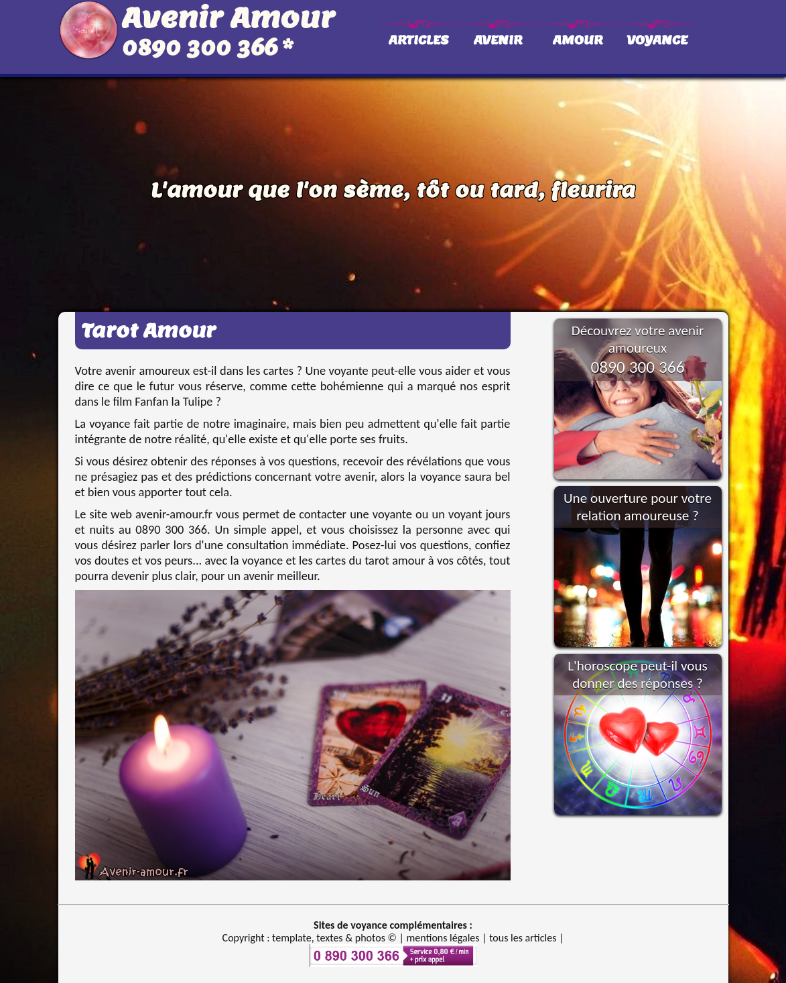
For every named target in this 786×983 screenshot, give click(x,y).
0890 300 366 (199, 47)
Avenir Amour (228, 17)
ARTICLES (418, 40)
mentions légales (442, 937)
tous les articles (522, 937)
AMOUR (577, 40)
